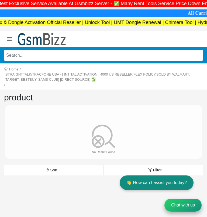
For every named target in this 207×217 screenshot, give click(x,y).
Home (13, 69)
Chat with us (183, 205)
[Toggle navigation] (9, 39)
